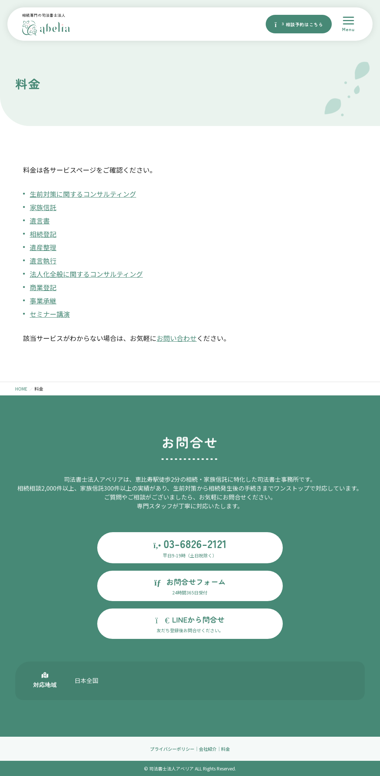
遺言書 (40, 220)
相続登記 (43, 234)
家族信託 (43, 207)
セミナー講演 (50, 314)
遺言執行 (43, 260)
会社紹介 (208, 749)
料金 (225, 749)
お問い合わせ (177, 338)
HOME (21, 388)
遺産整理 (43, 247)
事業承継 (43, 300)
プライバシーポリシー (172, 749)
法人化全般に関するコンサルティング (86, 274)
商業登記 (43, 287)
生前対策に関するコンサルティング (83, 194)
